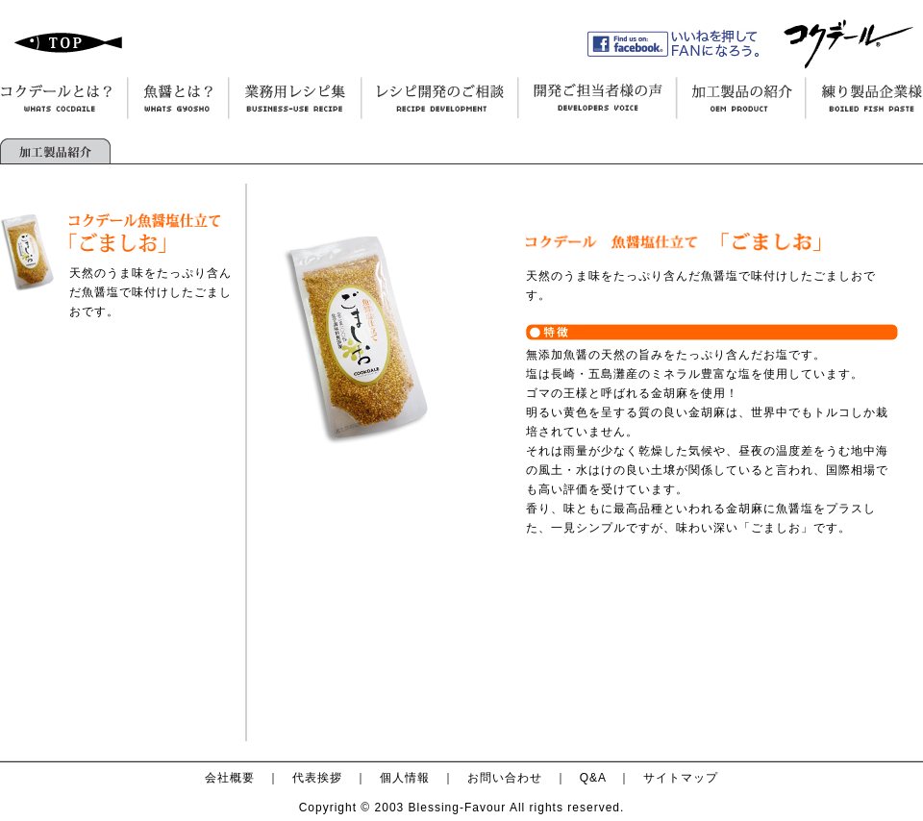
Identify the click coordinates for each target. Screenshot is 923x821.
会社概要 (230, 777)
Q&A (593, 777)
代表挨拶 (317, 777)
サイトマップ (680, 777)
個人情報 (405, 777)
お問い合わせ (504, 777)
